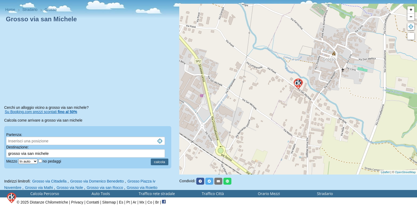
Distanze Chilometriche (49, 202)
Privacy (77, 202)
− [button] (411, 17)
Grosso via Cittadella (49, 181)
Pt (128, 202)
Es (121, 202)
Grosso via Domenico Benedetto (97, 181)
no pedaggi (52, 161)
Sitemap (109, 202)
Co (149, 202)
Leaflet (385, 172)
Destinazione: (17, 147)
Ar (134, 202)
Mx (141, 202)
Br (157, 202)
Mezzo (12, 161)
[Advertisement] (89, 65)
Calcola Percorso (44, 193)
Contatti (92, 202)
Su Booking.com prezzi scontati (41, 112)
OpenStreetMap (405, 172)
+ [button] (411, 10)
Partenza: (14, 135)
